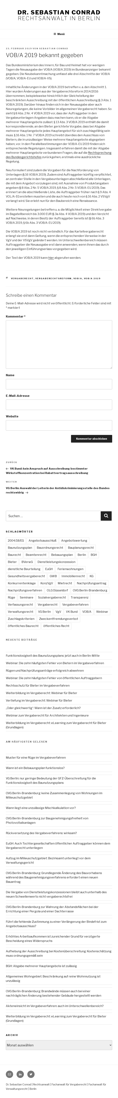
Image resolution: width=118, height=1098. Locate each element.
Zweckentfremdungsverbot (58, 619)
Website (12, 416)
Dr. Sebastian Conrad (59, 12)
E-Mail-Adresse (18, 396)
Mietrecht (65, 583)
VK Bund (72, 611)
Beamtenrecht (36, 555)
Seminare (26, 597)
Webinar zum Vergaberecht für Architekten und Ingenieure (47, 715)
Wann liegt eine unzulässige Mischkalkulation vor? (41, 808)
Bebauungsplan (62, 555)
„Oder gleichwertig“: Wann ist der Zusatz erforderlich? (43, 708)
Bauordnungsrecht (50, 547)
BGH (94, 555)
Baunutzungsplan (20, 547)
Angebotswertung (74, 540)
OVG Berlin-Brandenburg (90, 590)
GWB (53, 576)
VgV (58, 611)
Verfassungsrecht (20, 604)
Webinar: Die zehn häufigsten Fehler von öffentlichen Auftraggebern (54, 678)
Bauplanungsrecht (81, 547)
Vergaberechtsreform (53, 278)
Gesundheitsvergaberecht (26, 576)
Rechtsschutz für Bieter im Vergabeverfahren (38, 685)
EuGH (49, 569)
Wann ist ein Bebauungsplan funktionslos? (35, 768)
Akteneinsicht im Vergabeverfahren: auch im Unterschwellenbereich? (55, 1006)
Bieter (12, 562)
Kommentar (15, 316)
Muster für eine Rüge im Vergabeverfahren (36, 757)
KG (91, 576)
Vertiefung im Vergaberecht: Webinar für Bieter (39, 700)
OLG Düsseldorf (57, 590)
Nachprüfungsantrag (91, 583)
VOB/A (77, 278)
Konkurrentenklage (22, 583)
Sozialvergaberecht (52, 597)
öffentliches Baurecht (23, 626)
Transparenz (79, 597)
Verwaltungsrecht (20, 611)
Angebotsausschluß (42, 540)
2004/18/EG (16, 540)
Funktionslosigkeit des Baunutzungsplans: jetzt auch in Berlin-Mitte (53, 655)
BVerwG (27, 562)
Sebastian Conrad (53, 48)
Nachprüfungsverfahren (25, 590)
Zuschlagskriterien (21, 619)
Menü (59, 34)
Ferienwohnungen (70, 569)
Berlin (82, 555)
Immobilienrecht (73, 576)
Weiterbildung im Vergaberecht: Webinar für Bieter (41, 693)
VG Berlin (44, 611)
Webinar (102, 611)
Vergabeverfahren (75, 604)
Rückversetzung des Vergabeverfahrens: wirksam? (41, 833)
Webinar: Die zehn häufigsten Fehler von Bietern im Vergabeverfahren (55, 663)
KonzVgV (46, 583)
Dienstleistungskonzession (56, 562)
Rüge (11, 597)
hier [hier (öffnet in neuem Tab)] (51, 258)
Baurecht (14, 555)
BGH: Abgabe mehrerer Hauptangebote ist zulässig (41, 966)
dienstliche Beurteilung (24, 569)
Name (10, 375)
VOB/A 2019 (92, 278)
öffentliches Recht (56, 626)
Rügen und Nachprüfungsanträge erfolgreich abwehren (45, 670)
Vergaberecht (22, 278)
